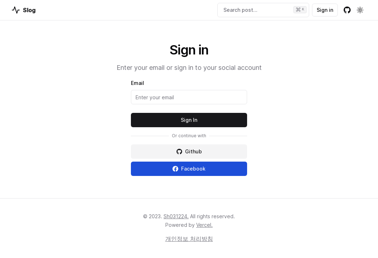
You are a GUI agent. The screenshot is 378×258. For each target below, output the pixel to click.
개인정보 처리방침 (189, 238)
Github (189, 151)
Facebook (189, 169)
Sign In (189, 120)
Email (137, 83)
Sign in (325, 10)
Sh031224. (176, 216)
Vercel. (204, 225)
